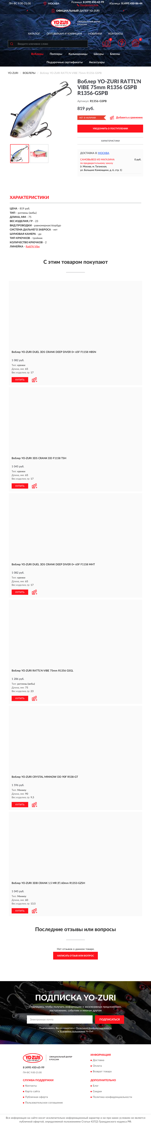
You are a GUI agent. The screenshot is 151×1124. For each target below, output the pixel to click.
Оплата (97, 1064)
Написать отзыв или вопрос (75, 954)
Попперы (56, 54)
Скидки (97, 1090)
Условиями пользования (72, 1030)
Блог (96, 1084)
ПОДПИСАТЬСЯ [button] (109, 1018)
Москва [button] (103, 153)
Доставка (98, 1059)
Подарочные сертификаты (65, 62)
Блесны (115, 54)
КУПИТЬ (19, 379)
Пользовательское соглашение (44, 1101)
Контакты (115, 34)
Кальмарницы (78, 54)
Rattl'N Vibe (33, 246)
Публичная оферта (36, 1095)
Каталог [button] (34, 34)
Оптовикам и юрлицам (64, 34)
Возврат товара (102, 1070)
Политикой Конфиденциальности (94, 1026)
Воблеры (37, 54)
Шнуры (99, 54)
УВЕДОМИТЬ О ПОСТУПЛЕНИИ (110, 128)
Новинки (95, 34)
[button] (87, 5)
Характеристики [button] (110, 141)
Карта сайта (32, 1090)
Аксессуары (97, 62)
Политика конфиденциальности (112, 1095)
